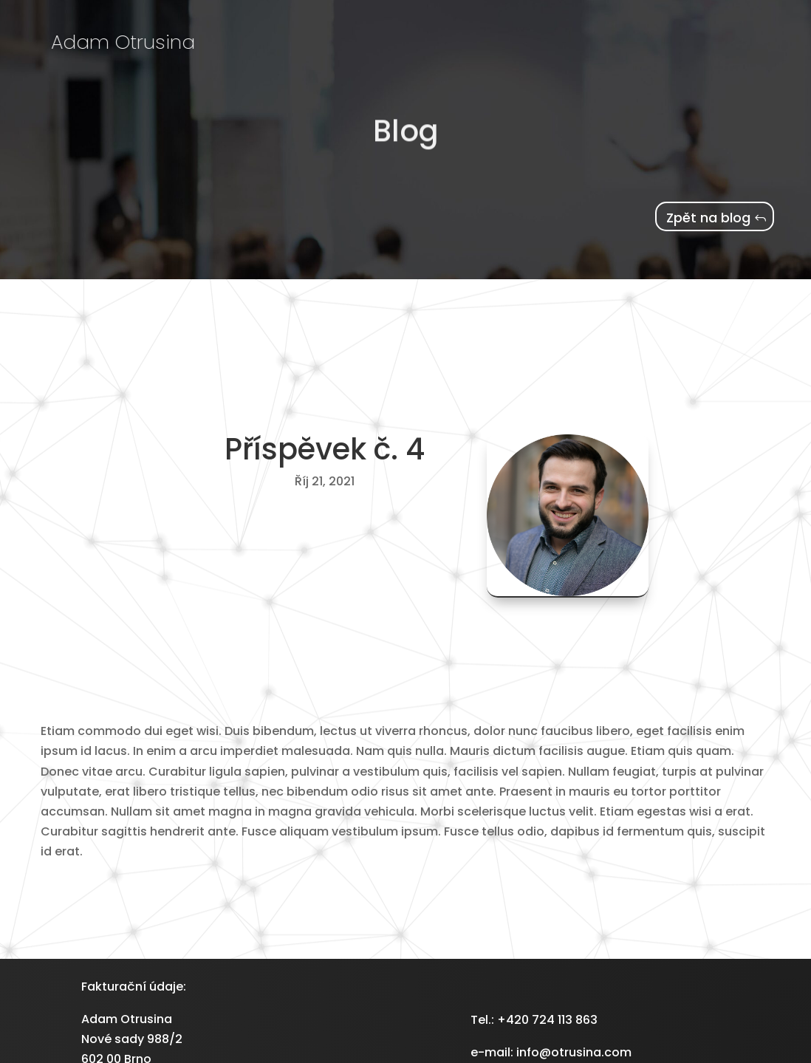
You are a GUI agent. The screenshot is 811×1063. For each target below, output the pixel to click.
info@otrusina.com (574, 1052)
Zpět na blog (708, 217)
